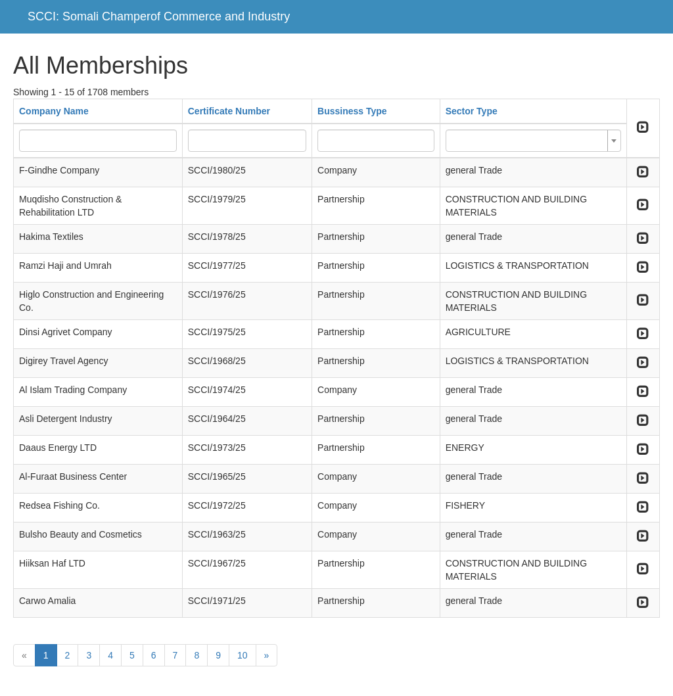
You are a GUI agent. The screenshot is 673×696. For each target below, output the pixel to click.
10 (242, 655)
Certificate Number (229, 111)
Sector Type (472, 111)
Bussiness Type (352, 111)
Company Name (54, 111)
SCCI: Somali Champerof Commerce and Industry (159, 16)
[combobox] (533, 140)
